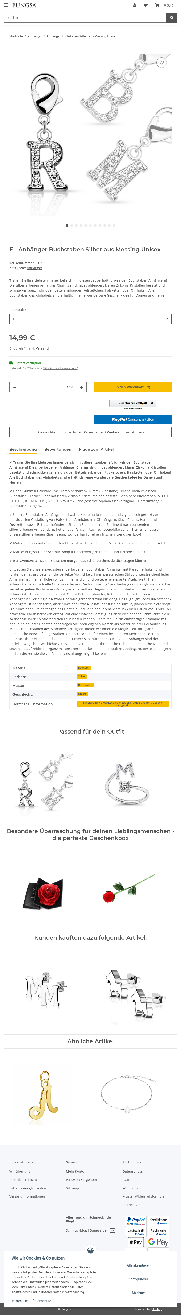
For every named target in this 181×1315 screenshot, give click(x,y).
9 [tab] (104, 225)
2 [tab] (71, 225)
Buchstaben (85, 685)
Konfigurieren (138, 1279)
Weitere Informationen (125, 432)
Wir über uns (19, 1171)
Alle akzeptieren (138, 1265)
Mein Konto (75, 1171)
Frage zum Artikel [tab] (96, 449)
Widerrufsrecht (135, 1188)
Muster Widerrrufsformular (144, 1196)
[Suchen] (85, 18)
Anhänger (34, 268)
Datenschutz (132, 1171)
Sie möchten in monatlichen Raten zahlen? (90, 432)
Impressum (131, 1205)
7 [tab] (95, 225)
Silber (81, 676)
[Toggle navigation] (6, 3)
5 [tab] (85, 225)
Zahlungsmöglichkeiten (27, 1188)
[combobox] (90, 319)
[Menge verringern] (15, 387)
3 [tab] (76, 225)
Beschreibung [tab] (23, 449)
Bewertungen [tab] (57, 449)
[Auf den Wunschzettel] (161, 62)
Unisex (82, 694)
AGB (126, 1179)
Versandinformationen (27, 1196)
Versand (42, 348)
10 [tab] (109, 225)
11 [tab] (114, 225)
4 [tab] (81, 225)
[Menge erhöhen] (81, 387)
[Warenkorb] (164, 5)
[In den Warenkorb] (13, 51)
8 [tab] (100, 225)
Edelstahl (83, 667)
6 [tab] (90, 225)
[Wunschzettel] (145, 5)
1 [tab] (67, 225)
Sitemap (72, 1188)
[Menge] (42, 387)
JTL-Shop (156, 1309)
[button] (134, 5)
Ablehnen (138, 1293)
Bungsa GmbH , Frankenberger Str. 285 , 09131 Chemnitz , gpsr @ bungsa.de (123, 704)
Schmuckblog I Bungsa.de (90, 1230)
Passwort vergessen (81, 1179)
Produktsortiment (23, 1179)
